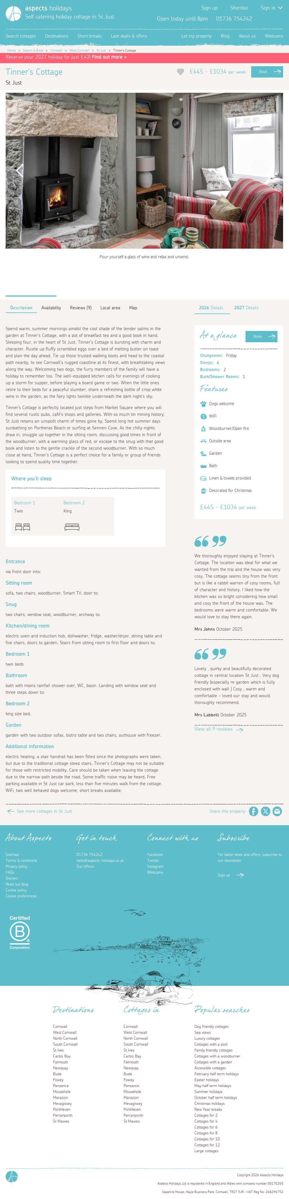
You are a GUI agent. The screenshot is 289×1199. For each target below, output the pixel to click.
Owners (12, 878)
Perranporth (63, 1116)
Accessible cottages (210, 1068)
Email (277, 811)
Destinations (56, 36)
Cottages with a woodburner (217, 1056)
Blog (225, 36)
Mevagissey (62, 1104)
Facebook (260, 19)
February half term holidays (216, 1074)
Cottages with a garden (213, 1062)
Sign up (210, 8)
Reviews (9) (80, 308)
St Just (101, 50)
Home (11, 50)
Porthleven (61, 1110)
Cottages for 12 (207, 1145)
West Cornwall (79, 50)
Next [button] (269, 171)
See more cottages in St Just (44, 811)
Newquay (60, 1068)
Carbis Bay (62, 1056)
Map (133, 308)
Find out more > (109, 57)
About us (247, 36)
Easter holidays (206, 1080)
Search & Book (33, 50)
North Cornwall (65, 1039)
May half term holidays (212, 1086)
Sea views (202, 1033)
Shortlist (239, 8)
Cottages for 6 (206, 1127)
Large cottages (206, 1151)
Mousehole (62, 1092)
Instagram (278, 19)
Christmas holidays (209, 1104)
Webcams (274, 36)
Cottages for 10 (207, 1139)
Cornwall (56, 50)
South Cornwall (65, 1044)
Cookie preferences (21, 896)
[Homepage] (13, 13)
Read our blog (17, 884)
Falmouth (60, 1062)
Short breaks (90, 36)
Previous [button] (19, 171)
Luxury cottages (207, 1039)
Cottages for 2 (206, 1116)
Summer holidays (208, 1092)
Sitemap (12, 855)
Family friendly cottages (213, 1050)
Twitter (269, 19)
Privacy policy (16, 867)
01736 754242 (89, 855)
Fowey (58, 1080)
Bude (57, 1074)
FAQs (10, 873)
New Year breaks (208, 1110)
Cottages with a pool (210, 1044)
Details (211, 308)
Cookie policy (16, 890)
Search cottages (21, 36)
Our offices (85, 867)
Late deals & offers (129, 36)
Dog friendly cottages (211, 1027)
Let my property (196, 36)
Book (263, 72)
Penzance (61, 1086)
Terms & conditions (21, 861)
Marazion (60, 1098)
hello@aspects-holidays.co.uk (100, 861)
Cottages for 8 (206, 1133)
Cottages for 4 (206, 1121)
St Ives (58, 1050)
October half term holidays (215, 1098)
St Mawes (61, 1121)
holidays (48, 8)
